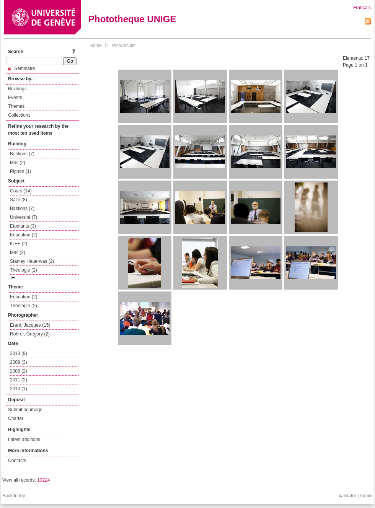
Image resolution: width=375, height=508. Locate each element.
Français (362, 7)
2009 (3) (18, 362)
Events (15, 97)
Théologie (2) (23, 270)
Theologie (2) (23, 305)
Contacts (17, 460)
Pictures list (123, 45)
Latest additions (24, 439)
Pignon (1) (20, 171)
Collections (19, 115)
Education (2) (23, 235)
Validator (347, 495)
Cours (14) (21, 191)
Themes (16, 106)
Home (96, 45)
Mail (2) (17, 162)
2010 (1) (18, 388)
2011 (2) (18, 380)
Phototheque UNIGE (132, 19)
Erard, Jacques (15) (30, 325)
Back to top (13, 495)
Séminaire (21, 68)
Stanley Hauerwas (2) (32, 261)
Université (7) (23, 217)
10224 (43, 480)
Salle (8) (18, 199)
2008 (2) (18, 371)
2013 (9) (18, 353)
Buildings (17, 88)
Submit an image (25, 409)
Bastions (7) (22, 153)
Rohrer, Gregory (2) (30, 334)
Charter (15, 418)
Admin (366, 495)
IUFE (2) (18, 243)
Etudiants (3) (23, 226)
